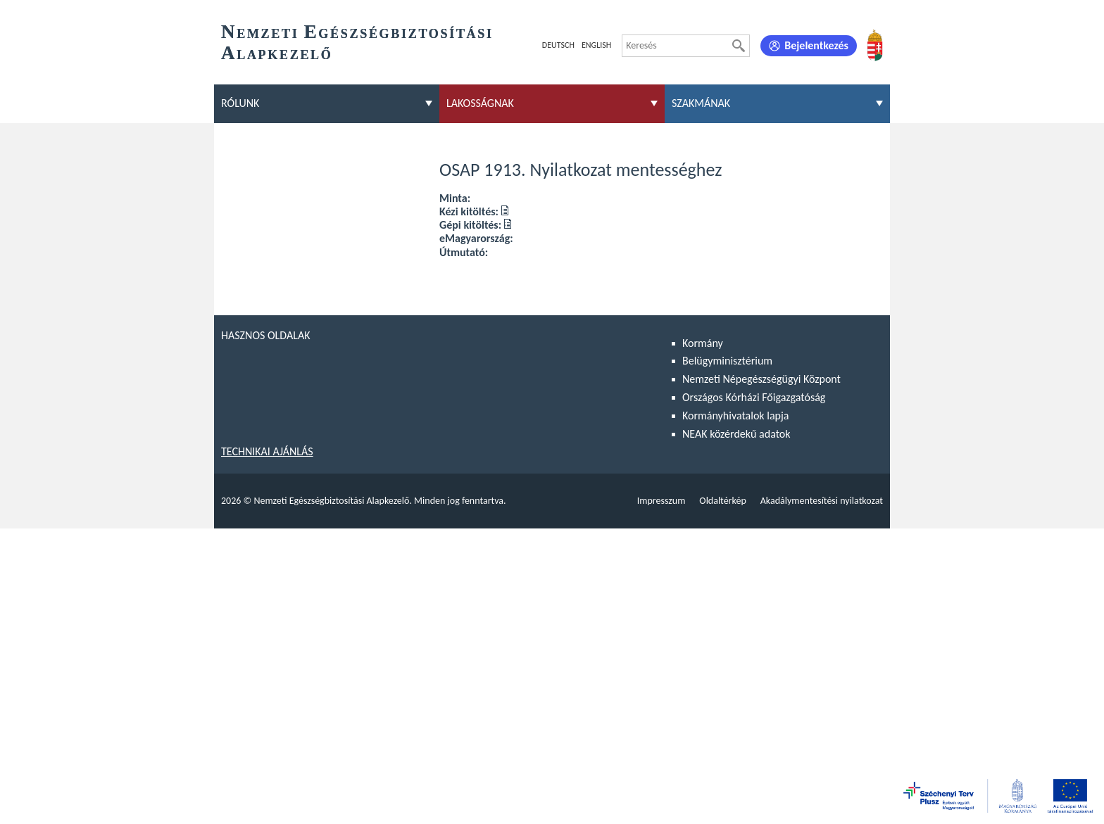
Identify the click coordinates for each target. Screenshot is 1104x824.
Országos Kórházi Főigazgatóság (753, 397)
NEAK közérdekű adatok (736, 433)
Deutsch (558, 45)
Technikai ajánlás (267, 451)
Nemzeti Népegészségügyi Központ (761, 379)
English (596, 45)
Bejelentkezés (816, 45)
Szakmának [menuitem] (701, 103)
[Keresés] (738, 45)
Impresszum (661, 501)
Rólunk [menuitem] (240, 103)
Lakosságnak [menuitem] (480, 103)
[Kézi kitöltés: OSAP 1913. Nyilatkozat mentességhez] (504, 211)
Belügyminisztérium (727, 360)
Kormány (702, 343)
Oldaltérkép (722, 501)
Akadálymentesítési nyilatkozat (821, 501)
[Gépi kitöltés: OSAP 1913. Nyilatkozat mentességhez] (507, 225)
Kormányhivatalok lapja (735, 415)
